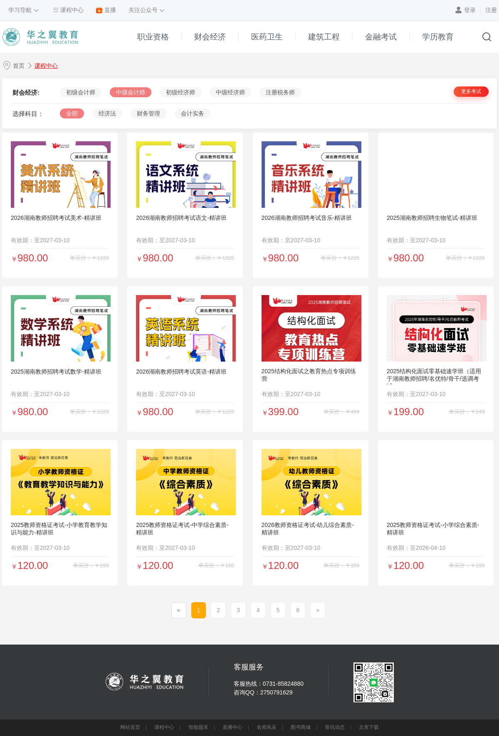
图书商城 (301, 727)
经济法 (107, 113)
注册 (491, 10)
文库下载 (369, 727)
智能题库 (198, 727)
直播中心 (232, 727)
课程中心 (46, 65)
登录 (470, 10)
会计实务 (192, 113)
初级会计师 (80, 92)
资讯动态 (335, 727)
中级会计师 (130, 92)
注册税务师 (280, 92)
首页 (19, 65)
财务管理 (148, 113)
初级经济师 (180, 92)
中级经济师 (230, 92)
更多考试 (471, 91)
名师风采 (267, 727)
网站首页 (130, 727)
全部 (72, 113)
